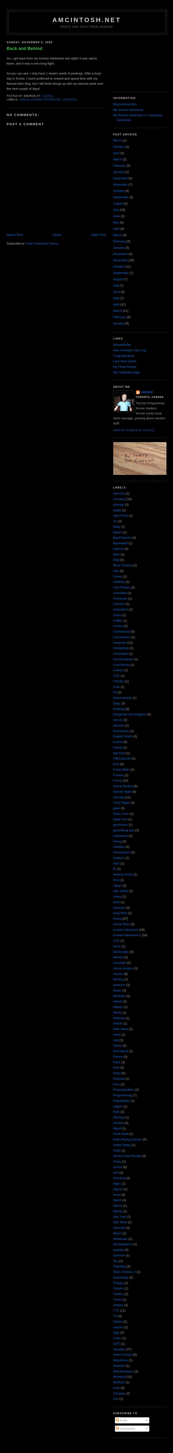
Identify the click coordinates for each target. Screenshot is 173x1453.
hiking (117, 841)
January (118, 172)
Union (117, 1338)
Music (117, 990)
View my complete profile (134, 430)
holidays (119, 847)
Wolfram (119, 1382)
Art (115, 521)
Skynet (118, 1189)
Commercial (121, 631)
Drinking (119, 709)
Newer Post (15, 235)
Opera (117, 1045)
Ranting (118, 1117)
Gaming (118, 797)
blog (116, 559)
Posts (122, 1420)
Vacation (70, 99)
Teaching (119, 1266)
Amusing (119, 499)
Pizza (117, 1073)
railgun (118, 1106)
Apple (117, 510)
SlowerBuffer (122, 345)
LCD (116, 940)
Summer (119, 1255)
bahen (117, 532)
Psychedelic (121, 1101)
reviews (118, 1123)
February (119, 165)
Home (57, 235)
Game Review (123, 786)
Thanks (118, 1283)
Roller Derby (122, 1145)
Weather (119, 1366)
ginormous (120, 824)
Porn (116, 1084)
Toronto (118, 1288)
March (117, 140)
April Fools (120, 515)
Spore (117, 1200)
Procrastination (123, 1089)
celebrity (119, 582)
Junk (116, 902)
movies (118, 974)
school (117, 1167)
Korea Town (121, 924)
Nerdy (117, 1012)
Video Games (122, 1354)
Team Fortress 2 (124, 1272)
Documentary (122, 698)
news (116, 1034)
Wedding (119, 1377)
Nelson (118, 1007)
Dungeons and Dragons (129, 714)
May (116, 222)
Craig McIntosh (123, 356)
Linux (117, 946)
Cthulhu (118, 681)
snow (116, 1195)
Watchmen (120, 1360)
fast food (119, 753)
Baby (116, 526)
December (120, 178)
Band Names (122, 537)
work (116, 1388)
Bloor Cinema (122, 565)
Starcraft (119, 1228)
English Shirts (122, 736)
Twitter (117, 1321)
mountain (119, 963)
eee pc (118, 720)
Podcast (119, 1079)
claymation (120, 609)
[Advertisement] (137, 61)
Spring (117, 1211)
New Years (120, 1029)
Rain (116, 1112)
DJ (115, 692)
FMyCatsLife (122, 758)
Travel (117, 1299)
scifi (116, 1172)
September (121, 197)
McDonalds (121, 952)
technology (120, 1277)
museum (119, 985)
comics (118, 626)
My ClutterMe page (126, 372)
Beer (116, 554)
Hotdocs (119, 858)
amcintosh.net (87, 20)
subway (118, 1250)
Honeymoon (121, 852)
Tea (115, 1261)
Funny (117, 780)
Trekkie (118, 1305)
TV (115, 1316)
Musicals (119, 996)
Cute (116, 687)
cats (116, 571)
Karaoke (119, 907)
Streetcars (120, 1239)
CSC (116, 675)
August (118, 203)
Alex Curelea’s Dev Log (129, 350)
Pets (116, 1067)
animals (118, 504)
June (116, 216)
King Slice (120, 913)
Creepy (118, 670)
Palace (118, 1056)
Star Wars (120, 1222)
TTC (116, 1310)
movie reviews (123, 968)
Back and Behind (25, 48)
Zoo (116, 1399)
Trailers (118, 1294)
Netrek (117, 1023)
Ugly (116, 1332)
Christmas (120, 598)
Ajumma (119, 493)
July (116, 210)
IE (114, 869)
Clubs (117, 615)
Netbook (119, 1018)
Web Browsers (123, 1371)
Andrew (147, 392)
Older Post (98, 235)
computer (119, 642)
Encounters (121, 731)
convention (120, 653)
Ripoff (117, 1128)
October (118, 147)
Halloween (120, 836)
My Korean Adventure (128, 110)
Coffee (117, 620)
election (118, 725)
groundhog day (123, 830)
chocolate (120, 593)
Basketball (120, 543)
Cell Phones (121, 587)
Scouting (119, 1178)
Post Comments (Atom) (42, 243)
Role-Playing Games (127, 1139)
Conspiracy (121, 648)
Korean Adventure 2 (127, 935)
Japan (117, 885)
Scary (117, 1161)
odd (116, 1040)
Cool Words (121, 665)
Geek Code (121, 814)
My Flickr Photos (124, 367)
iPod (116, 880)
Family (117, 747)
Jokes (117, 896)
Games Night (122, 791)
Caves (117, 576)
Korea (24, 99)
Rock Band (121, 1134)
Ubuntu (118, 1327)
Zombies (119, 1393)
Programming (122, 1095)
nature (117, 1001)
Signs (117, 1183)
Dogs (116, 703)
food (116, 764)
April (116, 153)
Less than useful (124, 361)
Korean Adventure (46, 99)
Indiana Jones (123, 874)
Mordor (118, 957)
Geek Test (120, 819)
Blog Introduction (125, 104)
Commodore (122, 637)
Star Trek (119, 1217)
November (120, 184)
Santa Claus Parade (127, 1156)
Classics (119, 604)
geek (116, 808)
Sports (117, 1205)
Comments (125, 1428)
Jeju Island (120, 891)
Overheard (120, 1051)
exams (117, 742)
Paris (116, 1062)
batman (118, 549)
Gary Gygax (121, 802)
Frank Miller (121, 769)
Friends (118, 775)
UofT (116, 1344)
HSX (116, 863)
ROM (116, 1150)
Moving (118, 979)
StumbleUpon (122, 1244)
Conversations (123, 659)
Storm (117, 1233)
